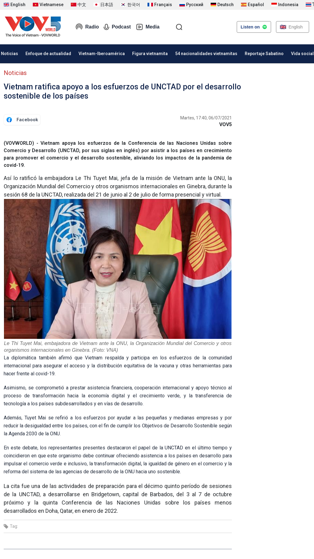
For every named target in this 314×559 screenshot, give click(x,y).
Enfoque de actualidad (48, 53)
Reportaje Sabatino (264, 53)
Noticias (15, 73)
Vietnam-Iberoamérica (101, 53)
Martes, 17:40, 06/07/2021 (206, 117)
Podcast (117, 27)
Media (147, 27)
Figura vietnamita (150, 53)
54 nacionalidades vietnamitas (206, 53)
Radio (87, 27)
